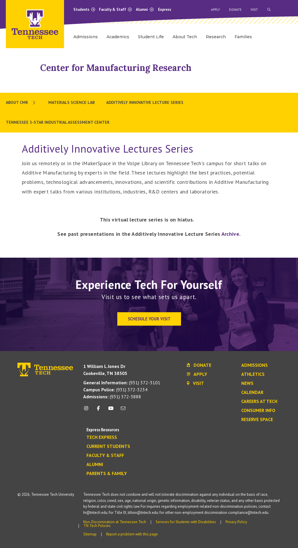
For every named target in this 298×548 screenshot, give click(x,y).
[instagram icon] (87, 410)
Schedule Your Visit (149, 319)
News (247, 383)
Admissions (254, 365)
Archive (230, 234)
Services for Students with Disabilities (186, 521)
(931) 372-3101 (121, 382)
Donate (235, 10)
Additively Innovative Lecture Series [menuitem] (144, 102)
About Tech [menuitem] (185, 36)
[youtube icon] (111, 410)
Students (84, 9)
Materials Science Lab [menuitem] (71, 102)
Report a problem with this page (132, 534)
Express (164, 9)
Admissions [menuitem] (85, 36)
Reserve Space (257, 419)
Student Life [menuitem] (151, 36)
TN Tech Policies (97, 525)
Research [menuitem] (216, 36)
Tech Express (101, 437)
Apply (215, 10)
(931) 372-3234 (115, 389)
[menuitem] (21, 103)
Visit (254, 10)
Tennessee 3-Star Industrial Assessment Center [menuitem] (57, 122)
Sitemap (90, 534)
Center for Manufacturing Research (115, 67)
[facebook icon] (98, 410)
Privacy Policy (236, 521)
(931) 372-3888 (112, 396)
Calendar (252, 392)
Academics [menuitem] (118, 36)
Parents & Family (106, 473)
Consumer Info (258, 410)
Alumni (145, 9)
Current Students (108, 446)
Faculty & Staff (115, 9)
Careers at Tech (259, 401)
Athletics (253, 374)
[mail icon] (123, 410)
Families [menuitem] (243, 36)
